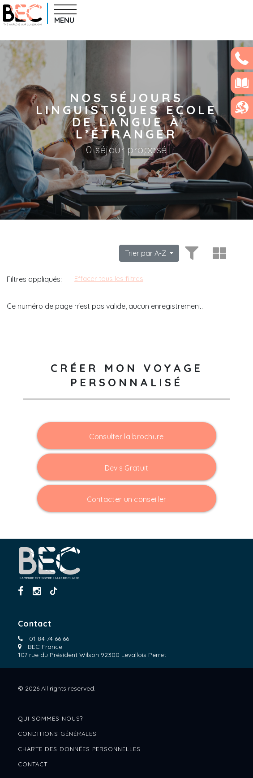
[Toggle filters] (190, 253)
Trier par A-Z (146, 253)
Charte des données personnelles (79, 748)
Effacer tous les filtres (108, 278)
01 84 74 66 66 (49, 639)
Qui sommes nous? (50, 718)
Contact (32, 764)
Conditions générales (57, 733)
